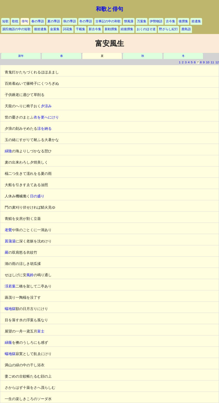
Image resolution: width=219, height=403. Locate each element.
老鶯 (8, 230)
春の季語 (37, 21)
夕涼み (46, 106)
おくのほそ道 (146, 29)
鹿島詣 (186, 29)
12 (217, 62)
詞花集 (67, 29)
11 (212, 62)
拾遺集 (196, 21)
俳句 (25, 21)
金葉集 (55, 29)
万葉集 (141, 21)
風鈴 (30, 275)
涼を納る (44, 128)
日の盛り (37, 196)
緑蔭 (8, 342)
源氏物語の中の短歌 (16, 29)
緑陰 (8, 151)
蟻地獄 (10, 309)
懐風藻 (129, 21)
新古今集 (95, 29)
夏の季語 (53, 21)
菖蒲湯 (10, 241)
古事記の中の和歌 (108, 21)
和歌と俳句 (109, 9)
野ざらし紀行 (168, 29)
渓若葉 (10, 286)
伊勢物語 (156, 21)
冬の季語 (85, 21)
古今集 (170, 21)
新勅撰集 (111, 29)
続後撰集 (127, 29)
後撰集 (183, 21)
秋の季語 (69, 21)
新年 (21, 56)
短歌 (5, 21)
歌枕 (15, 21)
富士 (40, 331)
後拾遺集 (40, 29)
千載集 (80, 29)
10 (207, 62)
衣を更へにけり (46, 117)
